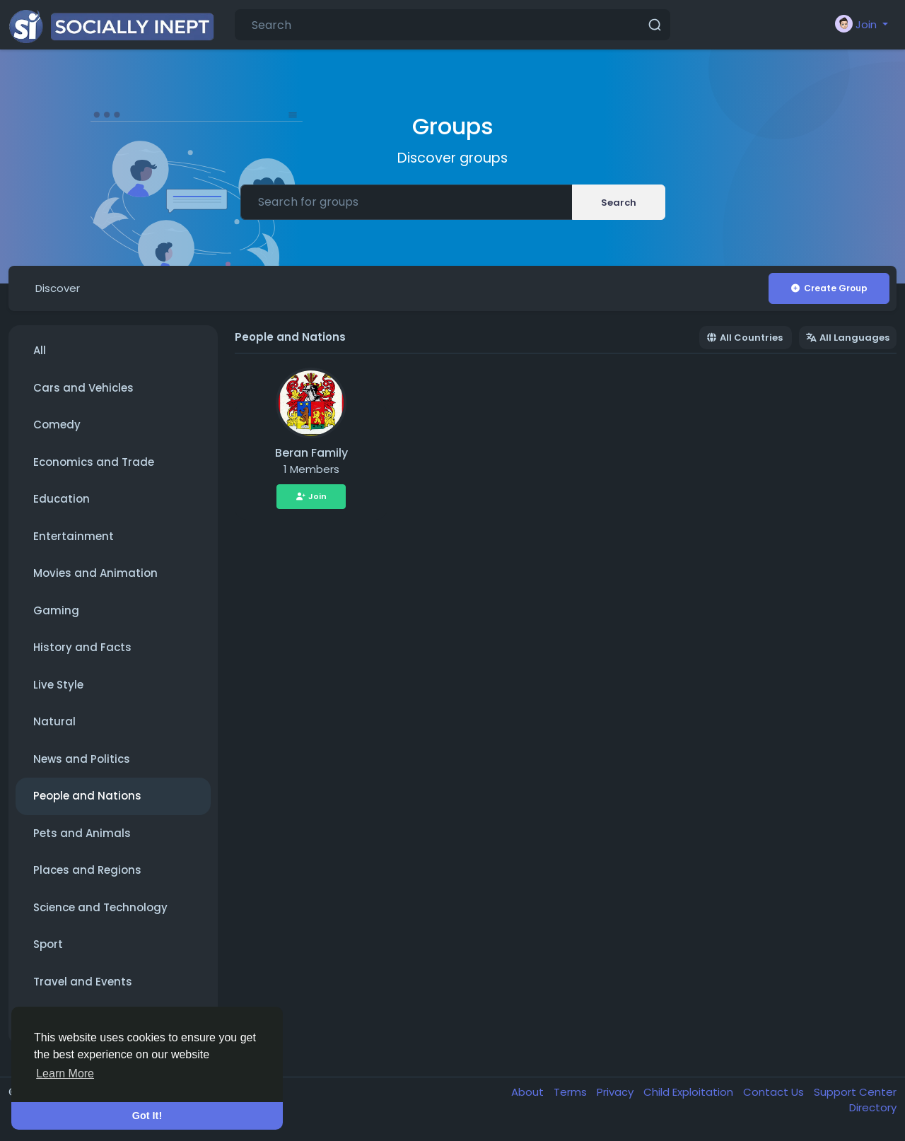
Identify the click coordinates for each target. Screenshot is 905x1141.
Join (311, 496)
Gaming (56, 610)
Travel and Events (82, 981)
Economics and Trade (93, 462)
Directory (873, 1107)
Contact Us (775, 1091)
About (529, 1091)
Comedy (57, 424)
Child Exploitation (689, 1091)
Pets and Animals (82, 833)
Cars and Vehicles (83, 387)
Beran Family (311, 453)
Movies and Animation (95, 573)
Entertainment (73, 536)
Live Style (58, 684)
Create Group (829, 288)
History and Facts (82, 647)
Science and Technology (100, 907)
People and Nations (87, 795)
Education (61, 498)
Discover (57, 288)
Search (618, 202)
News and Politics (81, 758)
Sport (48, 944)
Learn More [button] (65, 1073)
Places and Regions (87, 869)
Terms (572, 1091)
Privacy (616, 1091)
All (39, 350)
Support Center (855, 1091)
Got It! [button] (147, 1115)
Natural (54, 721)
